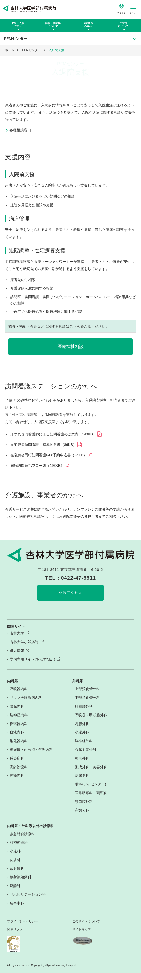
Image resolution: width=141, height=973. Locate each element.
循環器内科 (19, 724)
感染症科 (17, 758)
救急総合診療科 (22, 834)
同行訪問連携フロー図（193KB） (37, 465)
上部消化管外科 (87, 689)
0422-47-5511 (78, 578)
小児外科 (82, 732)
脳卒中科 (17, 903)
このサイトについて (86, 921)
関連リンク (15, 929)
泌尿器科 (82, 775)
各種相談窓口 (20, 130)
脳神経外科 (84, 741)
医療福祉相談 (70, 346)
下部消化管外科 (87, 698)
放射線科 (17, 869)
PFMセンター (31, 50)
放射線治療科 (20, 877)
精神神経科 (19, 842)
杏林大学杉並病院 (24, 642)
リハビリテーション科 (28, 894)
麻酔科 (15, 886)
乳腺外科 (82, 724)
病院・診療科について (53, 25)
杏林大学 (17, 633)
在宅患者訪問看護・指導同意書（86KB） (43, 444)
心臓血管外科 (85, 750)
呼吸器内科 (19, 689)
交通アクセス (70, 593)
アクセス (121, 13)
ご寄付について (123, 25)
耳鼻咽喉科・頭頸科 (91, 793)
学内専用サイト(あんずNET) (32, 659)
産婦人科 (82, 810)
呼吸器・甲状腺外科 (91, 715)
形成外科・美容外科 (91, 767)
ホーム (9, 50)
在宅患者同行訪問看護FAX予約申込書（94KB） (48, 455)
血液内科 (17, 732)
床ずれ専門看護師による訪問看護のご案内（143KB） (53, 434)
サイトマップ (81, 929)
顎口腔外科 (84, 801)
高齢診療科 (19, 767)
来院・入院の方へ (17, 25)
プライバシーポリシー (22, 921)
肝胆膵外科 (84, 706)
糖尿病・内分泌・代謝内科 (31, 750)
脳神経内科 (19, 715)
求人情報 (17, 650)
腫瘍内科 (17, 775)
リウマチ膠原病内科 (26, 698)
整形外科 (82, 758)
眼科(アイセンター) (90, 784)
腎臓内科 (17, 706)
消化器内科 (19, 741)
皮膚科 (15, 860)
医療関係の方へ (88, 25)
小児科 (15, 851)
